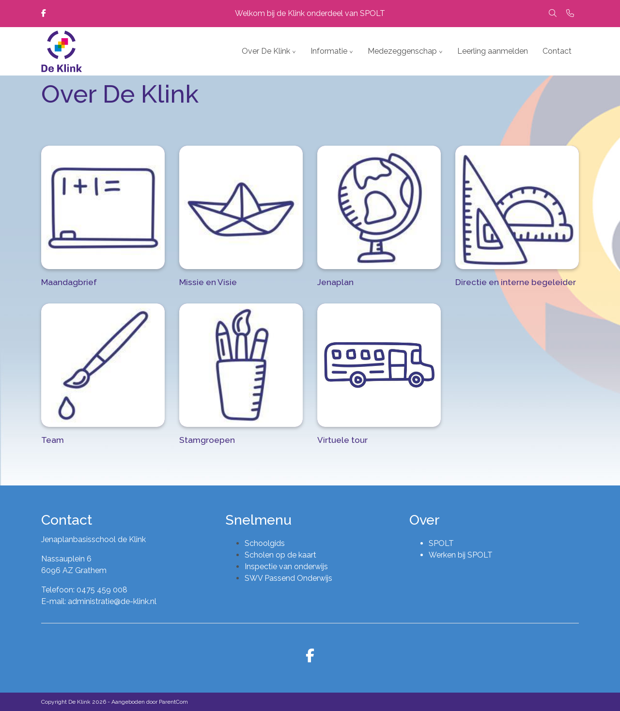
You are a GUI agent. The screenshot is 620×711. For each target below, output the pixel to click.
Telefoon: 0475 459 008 (84, 589)
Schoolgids (265, 543)
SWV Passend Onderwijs (288, 578)
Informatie (328, 51)
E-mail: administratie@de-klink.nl (98, 601)
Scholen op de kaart (280, 555)
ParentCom (173, 701)
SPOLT (441, 543)
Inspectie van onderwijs (286, 566)
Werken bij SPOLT (461, 555)
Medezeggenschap (402, 51)
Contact (557, 51)
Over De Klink (266, 51)
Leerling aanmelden (492, 51)
